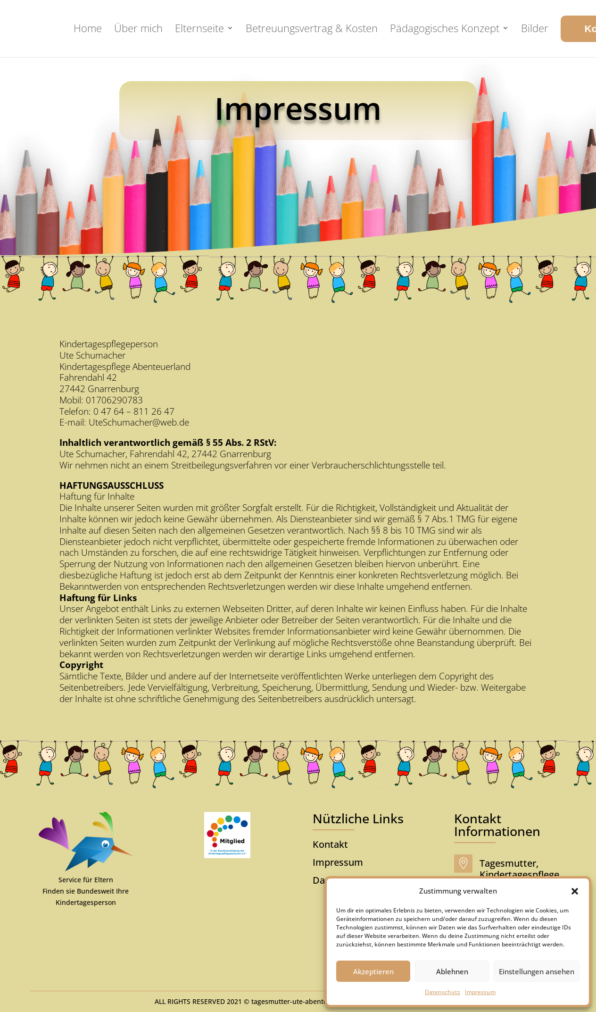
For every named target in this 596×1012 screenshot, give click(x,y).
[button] (574, 891)
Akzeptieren (373, 971)
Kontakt (330, 844)
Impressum (480, 992)
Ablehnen (452, 971)
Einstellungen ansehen (536, 971)
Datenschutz (442, 992)
